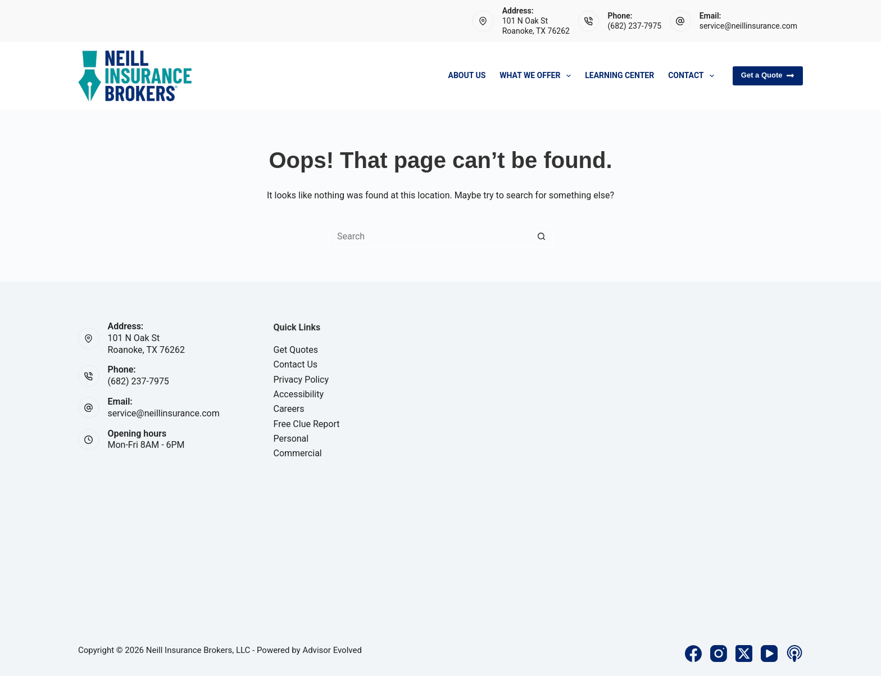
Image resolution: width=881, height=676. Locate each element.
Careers (289, 408)
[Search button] (541, 236)
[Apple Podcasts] (794, 653)
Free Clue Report (307, 424)
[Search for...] (429, 236)
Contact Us (296, 364)
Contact (693, 76)
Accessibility (299, 394)
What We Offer (537, 76)
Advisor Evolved (332, 650)
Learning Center (619, 75)
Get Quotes (296, 349)
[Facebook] (693, 653)
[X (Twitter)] (743, 653)
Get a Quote (767, 75)
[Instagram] (718, 653)
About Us (466, 75)
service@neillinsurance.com (748, 25)
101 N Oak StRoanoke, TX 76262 (146, 344)
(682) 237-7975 (634, 25)
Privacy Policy (301, 379)
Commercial (298, 453)
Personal (291, 438)
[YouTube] (769, 653)
